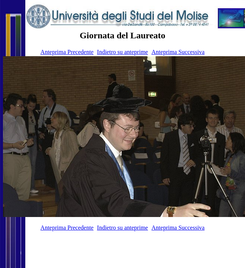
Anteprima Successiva (178, 52)
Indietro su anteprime (122, 52)
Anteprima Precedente (67, 52)
